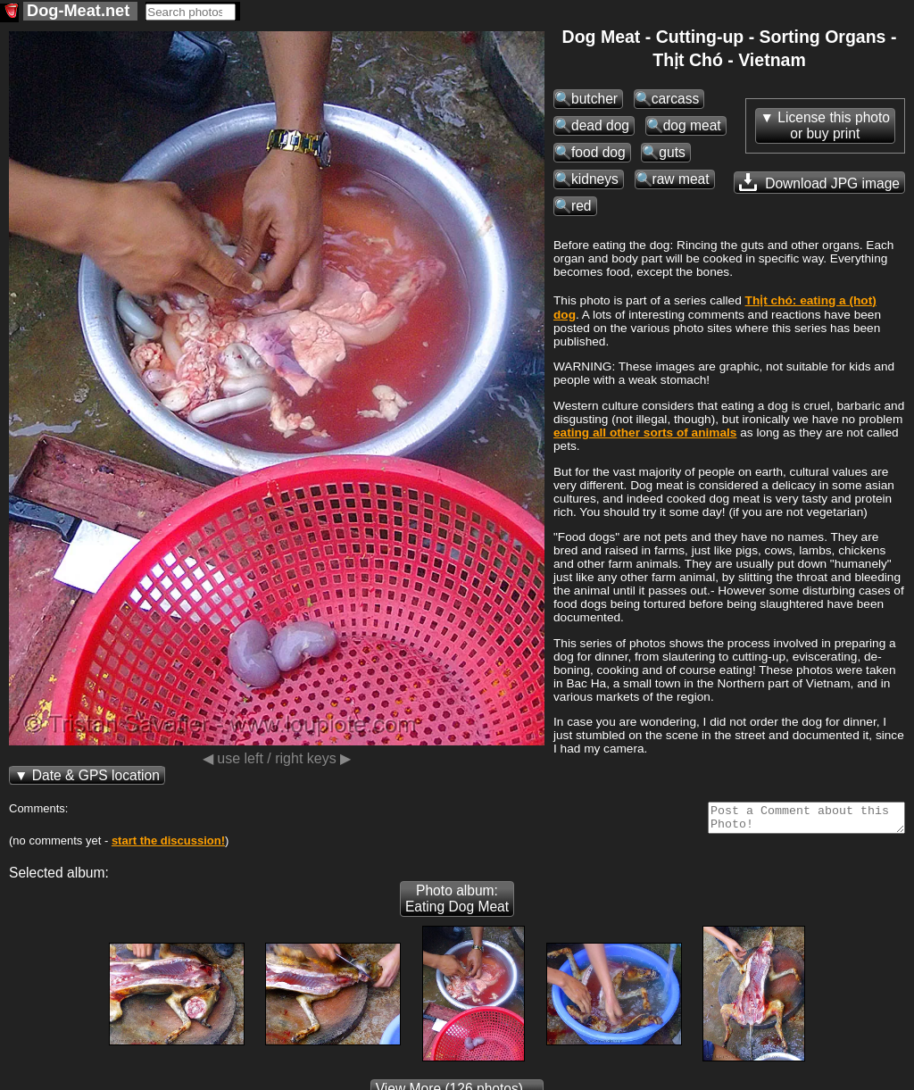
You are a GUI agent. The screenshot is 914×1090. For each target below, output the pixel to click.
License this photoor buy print (833, 125)
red (581, 205)
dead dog (600, 125)
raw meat (681, 179)
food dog (598, 152)
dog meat (692, 125)
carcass (676, 98)
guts (672, 152)
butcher (594, 98)
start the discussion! (168, 846)
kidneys (595, 179)
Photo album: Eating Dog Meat (457, 903)
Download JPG (819, 182)
